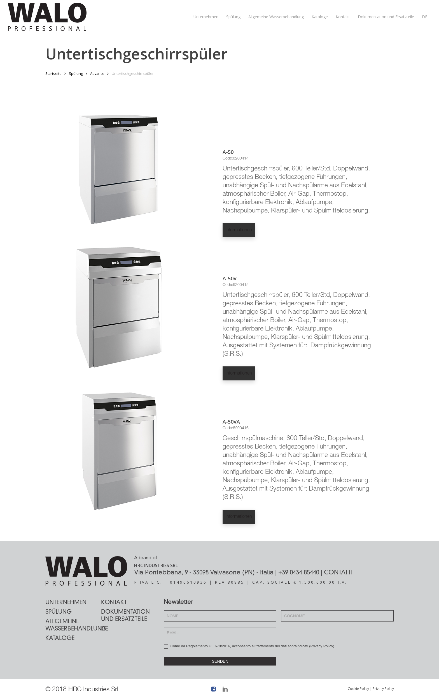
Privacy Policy (321, 646)
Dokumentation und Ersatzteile (125, 615)
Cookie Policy (358, 688)
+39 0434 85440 (298, 573)
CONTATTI (338, 573)
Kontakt (114, 603)
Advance (97, 73)
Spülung (76, 73)
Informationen (238, 230)
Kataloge (59, 638)
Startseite (53, 73)
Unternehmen (66, 603)
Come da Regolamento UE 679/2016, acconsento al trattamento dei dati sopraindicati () (249, 646)
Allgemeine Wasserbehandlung (73, 625)
